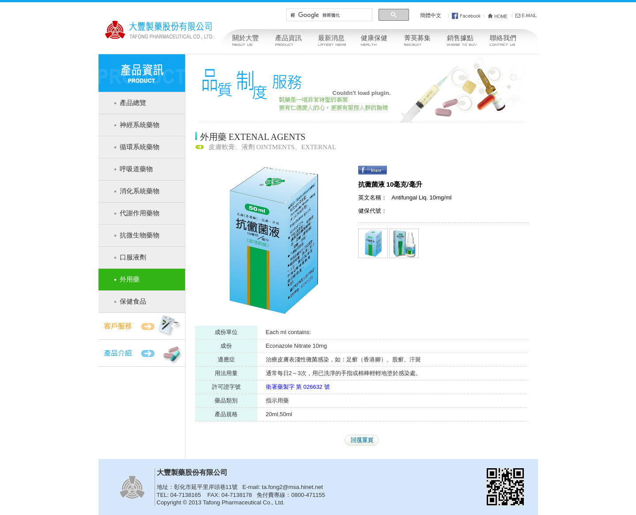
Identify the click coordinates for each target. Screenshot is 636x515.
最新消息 (331, 37)
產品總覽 (133, 102)
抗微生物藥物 (139, 235)
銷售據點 (460, 37)
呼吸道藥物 (136, 169)
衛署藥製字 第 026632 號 (298, 386)
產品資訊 (288, 37)
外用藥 (130, 279)
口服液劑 (133, 257)
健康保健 (374, 37)
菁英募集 (417, 37)
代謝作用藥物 (139, 213)
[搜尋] (328, 15)
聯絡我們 (503, 37)
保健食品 (133, 301)
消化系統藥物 (139, 191)
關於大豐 (245, 37)
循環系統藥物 (139, 146)
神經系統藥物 (139, 124)
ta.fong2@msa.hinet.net (292, 487)
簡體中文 (430, 15)
